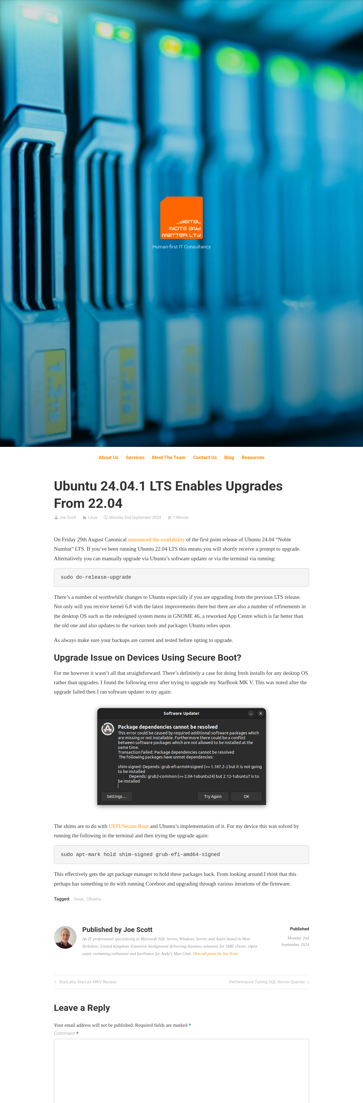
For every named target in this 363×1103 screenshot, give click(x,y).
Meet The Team (169, 457)
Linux (92, 517)
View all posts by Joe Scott (215, 953)
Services (135, 457)
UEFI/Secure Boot (129, 826)
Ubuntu (93, 899)
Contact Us (205, 457)
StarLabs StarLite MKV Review (87, 982)
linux (79, 899)
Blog (229, 457)
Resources (253, 457)
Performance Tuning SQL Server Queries (267, 982)
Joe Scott (67, 517)
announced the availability (156, 539)
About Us (109, 457)
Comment (66, 1033)
